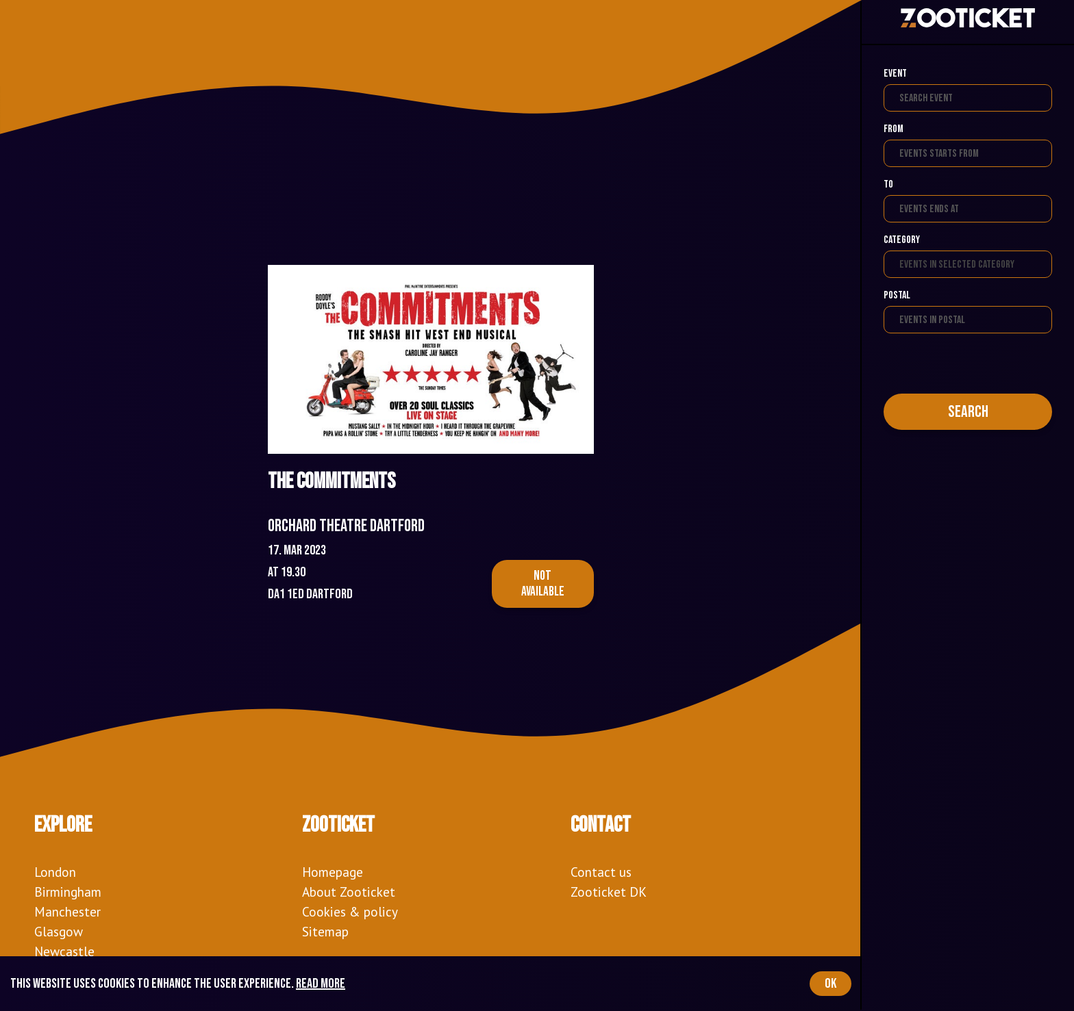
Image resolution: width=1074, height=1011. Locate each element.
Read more (320, 983)
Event (895, 73)
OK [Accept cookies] (830, 983)
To (888, 184)
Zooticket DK (609, 891)
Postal (897, 295)
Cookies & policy (350, 911)
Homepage (332, 871)
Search (968, 412)
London (55, 871)
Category (902, 239)
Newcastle (64, 951)
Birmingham (67, 891)
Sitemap (325, 931)
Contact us (601, 871)
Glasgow (58, 931)
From (893, 129)
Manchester (67, 911)
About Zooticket (348, 891)
